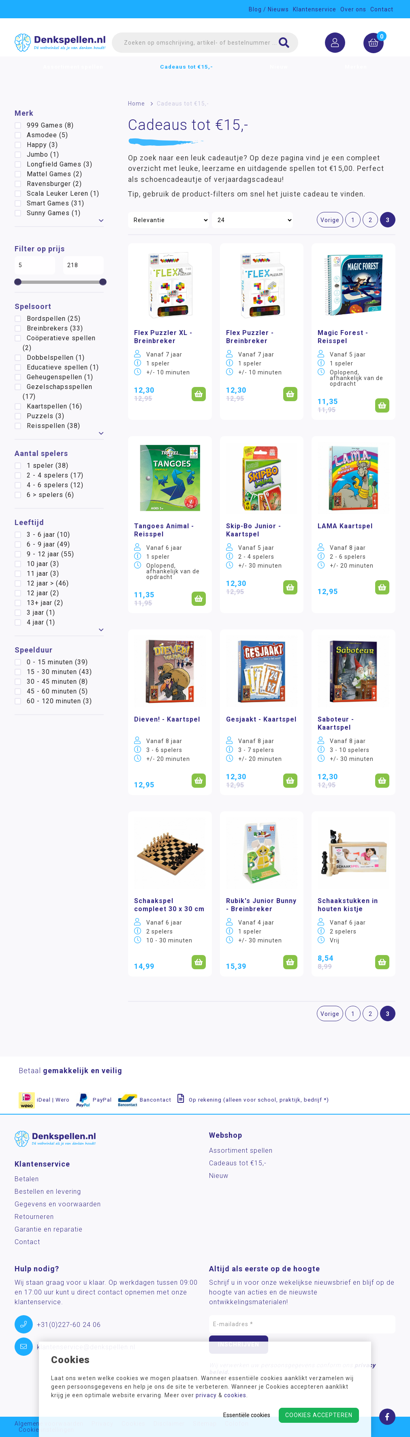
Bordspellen (54, 318)
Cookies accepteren (318, 1415)
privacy (206, 1395)
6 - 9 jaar (48, 544)
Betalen (27, 1179)
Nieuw (279, 75)
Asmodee (47, 135)
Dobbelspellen (56, 357)
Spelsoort (33, 306)
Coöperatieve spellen (59, 343)
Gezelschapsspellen (57, 391)
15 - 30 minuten (59, 672)
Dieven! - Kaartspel (167, 719)
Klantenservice (314, 9)
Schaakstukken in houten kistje (348, 905)
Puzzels (45, 416)
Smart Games (55, 203)
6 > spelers (50, 495)
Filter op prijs (40, 248)
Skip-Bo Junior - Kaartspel (253, 530)
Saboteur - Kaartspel (336, 723)
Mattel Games (54, 174)
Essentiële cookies (246, 1415)
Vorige (330, 220)
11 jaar (43, 573)
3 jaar (41, 612)
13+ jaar (45, 603)
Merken (356, 75)
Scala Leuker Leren (63, 193)
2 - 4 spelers (55, 475)
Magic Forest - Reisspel (343, 337)
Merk (24, 113)
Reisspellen (53, 426)
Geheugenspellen (60, 377)
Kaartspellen (54, 406)
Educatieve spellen (63, 367)
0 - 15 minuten (57, 662)
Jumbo (43, 154)
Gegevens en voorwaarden (58, 1204)
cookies (235, 1395)
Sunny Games (54, 213)
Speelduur (34, 650)
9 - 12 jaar (50, 554)
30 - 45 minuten (57, 681)
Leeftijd (29, 522)
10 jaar (43, 564)
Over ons (353, 9)
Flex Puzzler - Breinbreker (250, 337)
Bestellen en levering (48, 1191)
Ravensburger (54, 184)
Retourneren (34, 1217)
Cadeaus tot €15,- (186, 75)
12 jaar (43, 593)
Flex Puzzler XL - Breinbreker (163, 337)
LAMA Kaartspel (345, 526)
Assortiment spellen (73, 75)
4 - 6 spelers (55, 485)
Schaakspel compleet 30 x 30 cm (169, 905)
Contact (381, 9)
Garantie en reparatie (49, 1229)
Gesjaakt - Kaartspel (261, 719)
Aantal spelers (41, 453)
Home (136, 103)
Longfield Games (59, 164)
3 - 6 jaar (48, 534)
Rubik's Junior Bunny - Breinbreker (261, 905)
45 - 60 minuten (57, 691)
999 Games (50, 125)
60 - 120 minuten (59, 701)
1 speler (47, 465)
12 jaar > (48, 583)
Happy (42, 145)
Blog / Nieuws (269, 9)
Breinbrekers (55, 328)
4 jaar (41, 622)
